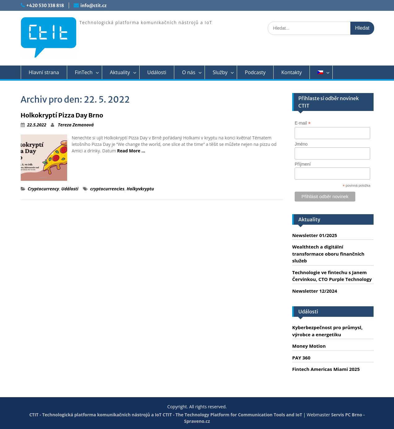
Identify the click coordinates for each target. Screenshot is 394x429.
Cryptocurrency (43, 189)
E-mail (303, 123)
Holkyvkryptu (140, 189)
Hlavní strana (44, 72)
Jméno (301, 144)
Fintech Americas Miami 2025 (326, 369)
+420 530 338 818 (45, 5)
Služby (220, 72)
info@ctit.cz (93, 5)
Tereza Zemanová (76, 125)
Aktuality (120, 72)
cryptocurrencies (107, 189)
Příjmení (303, 164)
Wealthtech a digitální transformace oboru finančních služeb (328, 254)
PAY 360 (301, 358)
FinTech (84, 72)
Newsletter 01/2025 (314, 235)
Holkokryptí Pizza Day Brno (62, 115)
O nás (188, 72)
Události (156, 72)
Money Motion (309, 346)
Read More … (131, 151)
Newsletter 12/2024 (314, 291)
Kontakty (291, 72)
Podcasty (255, 72)
